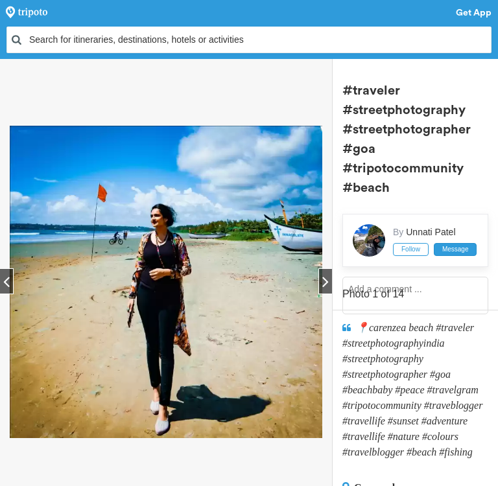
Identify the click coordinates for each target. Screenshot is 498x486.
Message (455, 249)
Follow (410, 249)
